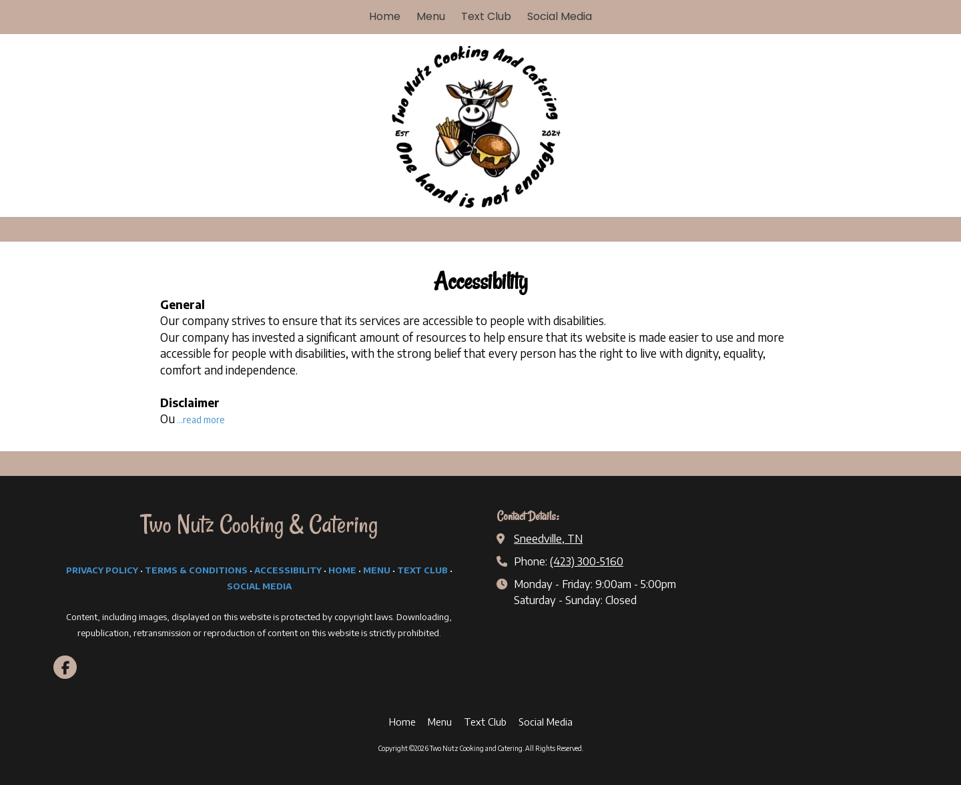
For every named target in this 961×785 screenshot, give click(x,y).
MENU (376, 570)
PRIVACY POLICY (102, 570)
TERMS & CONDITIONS (196, 570)
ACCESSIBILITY (288, 570)
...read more (201, 419)
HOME (342, 570)
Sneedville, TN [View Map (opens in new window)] (548, 538)
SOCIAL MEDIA (259, 586)
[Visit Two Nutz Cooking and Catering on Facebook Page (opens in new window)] (65, 667)
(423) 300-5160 (586, 561)
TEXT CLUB (422, 570)
